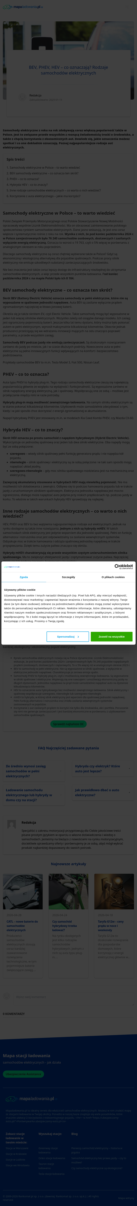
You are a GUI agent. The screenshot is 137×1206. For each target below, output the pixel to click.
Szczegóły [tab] (68, 577)
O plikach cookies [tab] (113, 577)
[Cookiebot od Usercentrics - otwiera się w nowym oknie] (117, 566)
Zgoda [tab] (24, 577)
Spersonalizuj (68, 636)
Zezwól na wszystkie (112, 636)
